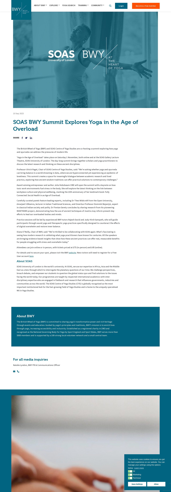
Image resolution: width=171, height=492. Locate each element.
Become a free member (146, 6)
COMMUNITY (96, 5)
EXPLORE (54, 5)
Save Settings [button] (137, 484)
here (31, 256)
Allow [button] (156, 484)
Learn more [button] (139, 468)
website (72, 252)
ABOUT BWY (39, 5)
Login (121, 6)
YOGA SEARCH (68, 5)
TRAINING (82, 5)
